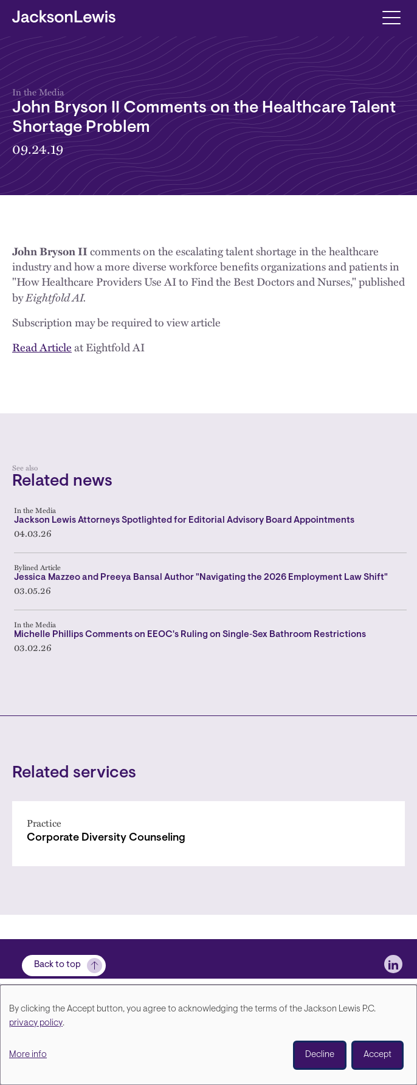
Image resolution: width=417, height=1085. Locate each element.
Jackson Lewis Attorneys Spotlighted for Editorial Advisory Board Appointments (184, 520)
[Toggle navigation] (391, 16)
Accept (377, 1054)
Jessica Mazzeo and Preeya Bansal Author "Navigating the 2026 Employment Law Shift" (201, 577)
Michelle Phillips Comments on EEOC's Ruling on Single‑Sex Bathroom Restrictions (190, 634)
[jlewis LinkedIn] (393, 964)
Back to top (57, 965)
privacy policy (36, 1023)
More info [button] (28, 1054)
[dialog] (208, 1035)
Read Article (42, 347)
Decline (319, 1054)
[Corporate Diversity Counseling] (208, 833)
